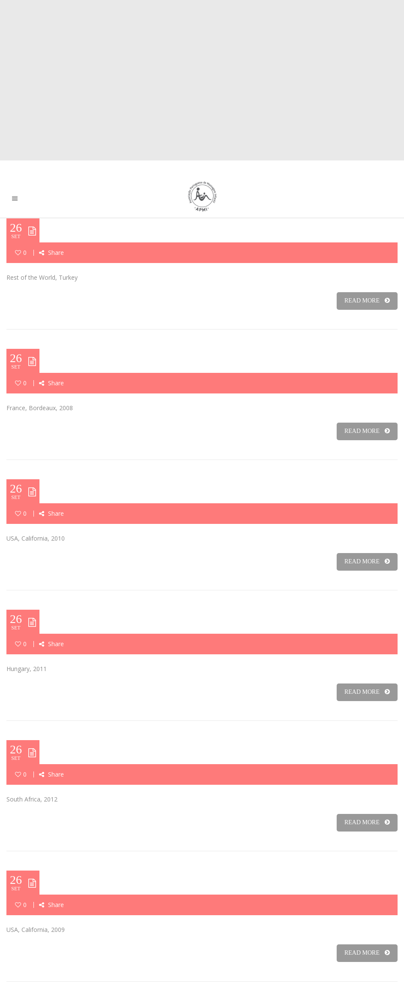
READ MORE (367, 300)
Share (51, 252)
